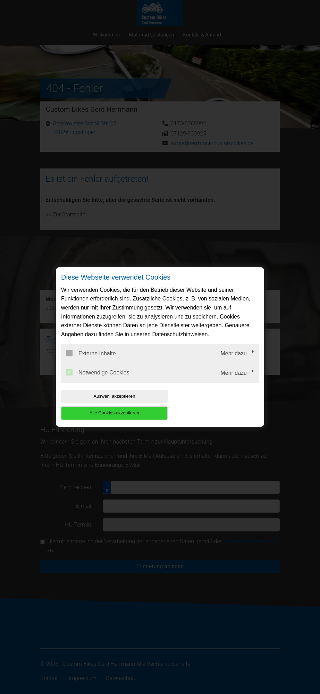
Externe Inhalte (91, 361)
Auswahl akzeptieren (105, 404)
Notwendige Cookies (97, 381)
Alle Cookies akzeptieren (214, 404)
